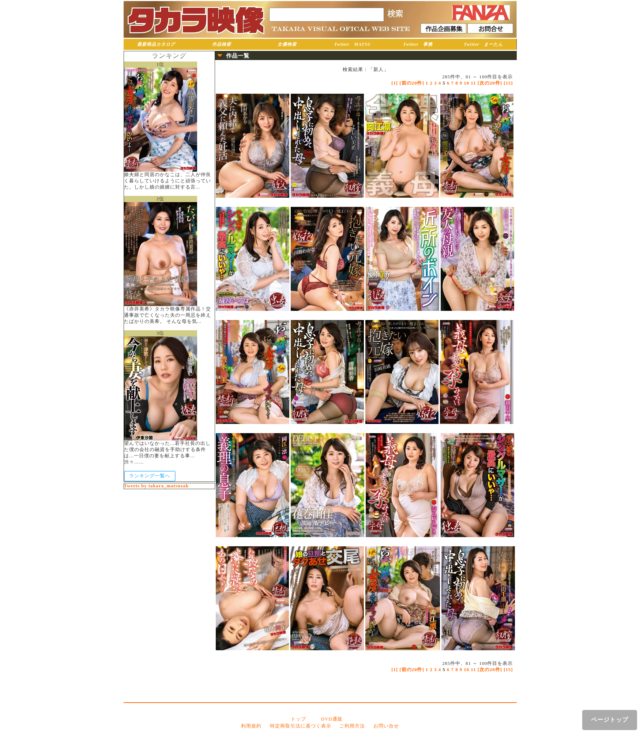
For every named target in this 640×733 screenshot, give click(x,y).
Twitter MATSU (352, 44)
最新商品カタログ (156, 44)
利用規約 (251, 726)
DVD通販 (332, 719)
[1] (394, 83)
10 (466, 83)
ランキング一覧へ (149, 476)
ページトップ (609, 720)
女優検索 (287, 44)
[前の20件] (411, 83)
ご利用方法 (352, 726)
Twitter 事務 (418, 44)
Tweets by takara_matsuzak (156, 485)
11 (473, 83)
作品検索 (221, 44)
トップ (298, 719)
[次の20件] (490, 83)
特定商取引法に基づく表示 (300, 726)
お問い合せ (386, 726)
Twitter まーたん (483, 44)
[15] (508, 83)
